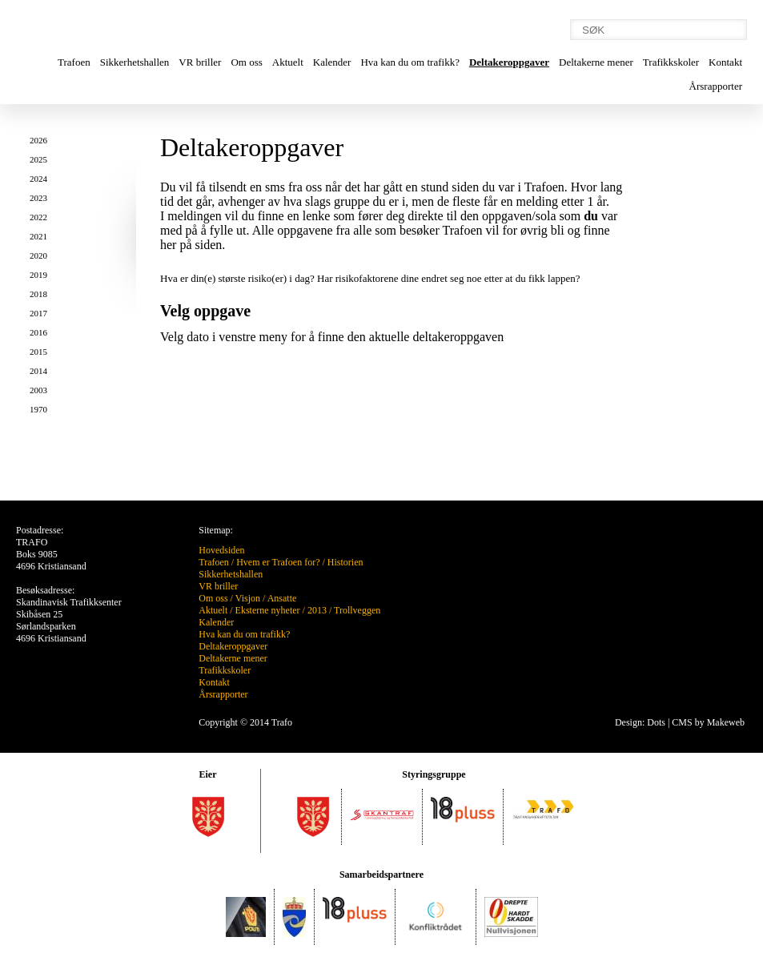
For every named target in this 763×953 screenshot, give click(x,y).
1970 (38, 409)
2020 (38, 255)
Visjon (247, 598)
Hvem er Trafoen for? (277, 562)
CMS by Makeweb (708, 722)
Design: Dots (640, 722)
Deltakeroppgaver (509, 62)
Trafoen (74, 62)
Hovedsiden (221, 550)
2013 (317, 610)
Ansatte (282, 598)
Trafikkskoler (671, 62)
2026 (38, 140)
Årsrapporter (715, 86)
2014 (38, 371)
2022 (38, 217)
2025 (38, 159)
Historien (345, 562)
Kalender (332, 62)
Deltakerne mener (596, 62)
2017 (38, 313)
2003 (38, 390)
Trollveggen (357, 610)
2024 (38, 178)
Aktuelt (287, 62)
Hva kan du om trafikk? (409, 62)
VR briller (200, 62)
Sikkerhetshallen (135, 62)
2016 (38, 332)
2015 (38, 351)
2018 (38, 294)
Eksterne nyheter (267, 610)
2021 (38, 236)
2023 (38, 198)
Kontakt (725, 62)
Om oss (246, 62)
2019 (38, 274)
